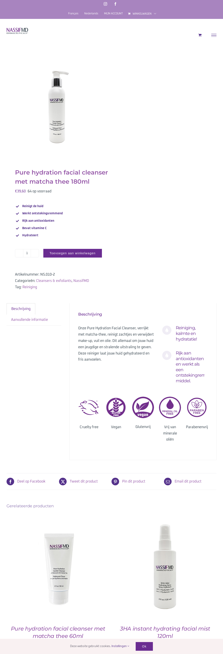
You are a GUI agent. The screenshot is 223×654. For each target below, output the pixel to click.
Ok (144, 646)
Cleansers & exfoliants (54, 281)
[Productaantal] (27, 253)
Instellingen (120, 646)
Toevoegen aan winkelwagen (73, 253)
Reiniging (29, 287)
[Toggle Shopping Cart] (199, 35)
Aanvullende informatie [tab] (29, 319)
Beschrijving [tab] (20, 309)
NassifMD (81, 281)
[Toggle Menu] (213, 35)
